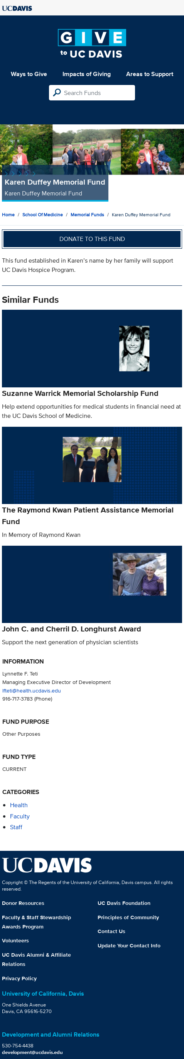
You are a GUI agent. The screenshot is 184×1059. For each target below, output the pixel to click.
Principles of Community (128, 917)
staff (16, 827)
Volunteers (15, 940)
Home (8, 214)
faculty (20, 816)
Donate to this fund (92, 238)
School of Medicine (42, 214)
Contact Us (111, 931)
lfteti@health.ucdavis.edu (31, 690)
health (19, 805)
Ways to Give (29, 74)
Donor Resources (23, 903)
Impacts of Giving (86, 74)
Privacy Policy (19, 978)
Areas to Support (149, 74)
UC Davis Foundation (124, 903)
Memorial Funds (87, 214)
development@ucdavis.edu (32, 1052)
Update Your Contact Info (129, 945)
